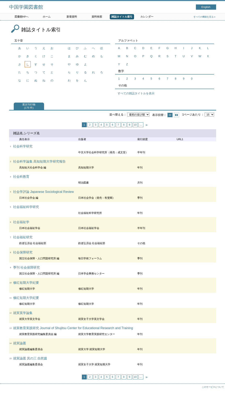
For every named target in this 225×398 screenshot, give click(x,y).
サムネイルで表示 (176, 115)
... (141, 124)
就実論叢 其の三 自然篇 (30, 358)
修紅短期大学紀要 (26, 282)
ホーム (47, 16)
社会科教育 (21, 176)
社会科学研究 (23, 146)
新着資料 (72, 16)
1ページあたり (191, 114)
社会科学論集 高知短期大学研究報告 (39, 161)
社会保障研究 (23, 252)
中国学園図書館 (26, 7)
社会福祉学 (21, 222)
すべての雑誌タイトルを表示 (136, 93)
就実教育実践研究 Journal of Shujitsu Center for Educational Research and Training (73, 328)
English (205, 6)
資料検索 (97, 16)
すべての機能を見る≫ (204, 17)
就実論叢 (19, 343)
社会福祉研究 (23, 237)
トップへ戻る (218, 391)
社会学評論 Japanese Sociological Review (43, 191)
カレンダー (146, 16)
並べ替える (116, 114)
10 (135, 124)
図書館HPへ (22, 16)
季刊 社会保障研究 (26, 267)
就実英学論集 (23, 313)
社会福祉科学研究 (26, 207)
